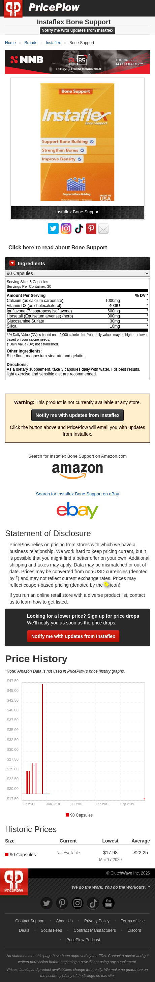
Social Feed (51, 930)
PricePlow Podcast (83, 940)
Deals (24, 930)
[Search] (127, 8)
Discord (134, 930)
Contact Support (29, 921)
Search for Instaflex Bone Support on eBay (77, 493)
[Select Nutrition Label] (77, 273)
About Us (64, 921)
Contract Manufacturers (95, 930)
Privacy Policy (97, 921)
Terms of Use (133, 921)
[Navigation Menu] (143, 8)
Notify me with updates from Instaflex (77, 30)
